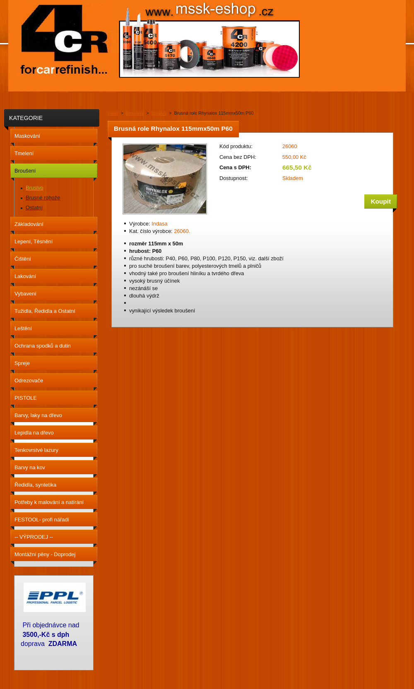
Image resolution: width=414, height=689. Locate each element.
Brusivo (159, 112)
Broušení (135, 112)
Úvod (113, 112)
